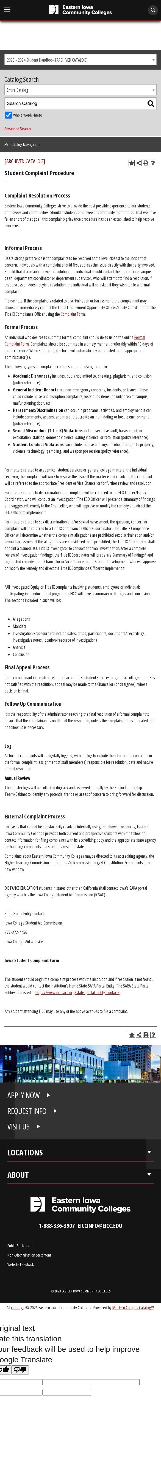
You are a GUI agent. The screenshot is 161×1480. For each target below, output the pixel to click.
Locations (25, 1152)
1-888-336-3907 (57, 1225)
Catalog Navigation (25, 144)
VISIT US (18, 1126)
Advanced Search (17, 129)
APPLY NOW (23, 1095)
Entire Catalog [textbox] (17, 90)
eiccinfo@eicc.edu (100, 1225)
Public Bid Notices (20, 1245)
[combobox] (80, 59)
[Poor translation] (20, 1369)
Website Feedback (20, 1264)
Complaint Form (73, 314)
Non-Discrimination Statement (29, 1255)
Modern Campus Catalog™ (133, 1307)
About (18, 1174)
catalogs (17, 1307)
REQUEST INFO (26, 1110)
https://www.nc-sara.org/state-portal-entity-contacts (77, 992)
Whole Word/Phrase (27, 115)
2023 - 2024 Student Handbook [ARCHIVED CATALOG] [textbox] (47, 60)
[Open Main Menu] (7, 10)
